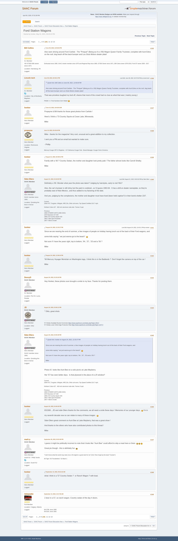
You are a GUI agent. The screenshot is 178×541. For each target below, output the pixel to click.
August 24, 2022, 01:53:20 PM (52, 277)
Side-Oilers (29, 179)
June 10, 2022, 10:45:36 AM (54, 107)
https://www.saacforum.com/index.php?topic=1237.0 (87, 325)
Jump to (126, 526)
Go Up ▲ (154, 538)
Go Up (25, 517)
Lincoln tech (29, 78)
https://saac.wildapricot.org (103, 16)
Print (153, 42)
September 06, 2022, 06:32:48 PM (53, 439)
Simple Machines (36, 538)
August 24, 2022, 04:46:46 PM (52, 406)
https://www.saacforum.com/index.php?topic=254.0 (83, 323)
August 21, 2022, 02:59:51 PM (54, 157)
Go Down (26, 42)
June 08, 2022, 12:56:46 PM (54, 48)
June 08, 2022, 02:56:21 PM (52, 78)
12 (51, 42)
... (41, 42)
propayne (28, 130)
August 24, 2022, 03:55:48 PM (52, 335)
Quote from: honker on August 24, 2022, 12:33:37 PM (63, 339)
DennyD (27, 277)
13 (54, 42)
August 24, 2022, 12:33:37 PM (54, 227)
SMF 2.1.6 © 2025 (26, 538)
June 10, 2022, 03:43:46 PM (52, 130)
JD (25, 307)
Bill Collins (29, 48)
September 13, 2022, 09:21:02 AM (55, 472)
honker (27, 108)
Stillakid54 (28, 494)
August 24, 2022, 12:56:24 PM (54, 255)
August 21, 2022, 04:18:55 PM (52, 179)
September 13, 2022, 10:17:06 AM (53, 494)
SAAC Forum (30, 8)
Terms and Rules (146, 538)
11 (49, 42)
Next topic (151, 36)
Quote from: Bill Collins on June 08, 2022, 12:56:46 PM (64, 83)
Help (139, 538)
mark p (27, 439)
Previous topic (140, 36)
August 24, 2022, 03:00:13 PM (52, 307)
